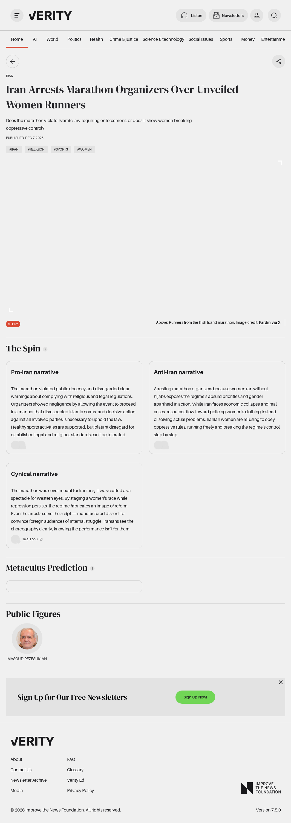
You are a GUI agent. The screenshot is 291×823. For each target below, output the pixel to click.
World (52, 39)
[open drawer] (17, 15)
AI (35, 39)
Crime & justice (124, 39)
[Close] (280, 682)
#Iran (14, 149)
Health (96, 39)
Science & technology (163, 39)
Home (17, 39)
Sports (226, 39)
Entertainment (275, 39)
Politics (74, 39)
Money (248, 39)
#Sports (61, 149)
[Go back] (12, 61)
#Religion (36, 149)
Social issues (201, 39)
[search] (274, 15)
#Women (84, 149)
